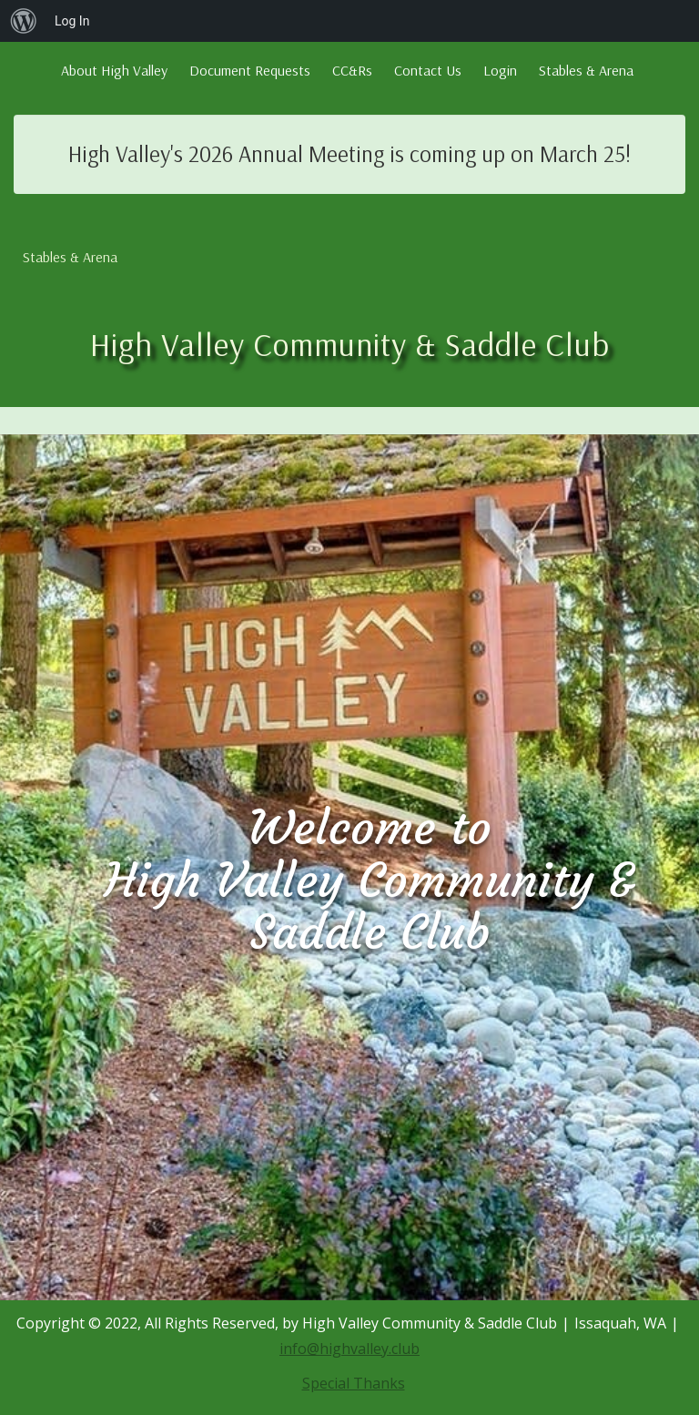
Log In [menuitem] (72, 21)
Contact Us (427, 70)
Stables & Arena (586, 70)
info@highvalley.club (349, 1349)
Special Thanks (353, 1383)
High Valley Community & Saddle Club (350, 343)
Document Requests (249, 70)
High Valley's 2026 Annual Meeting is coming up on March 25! (349, 153)
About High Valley (114, 70)
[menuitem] (23, 21)
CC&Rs (352, 70)
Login (500, 70)
